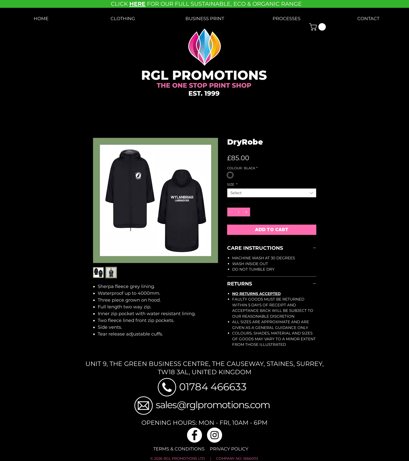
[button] (123, 19)
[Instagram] (214, 435)
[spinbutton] (239, 212)
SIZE (232, 184)
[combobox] (271, 192)
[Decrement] (231, 212)
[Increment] (247, 212)
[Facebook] (194, 435)
